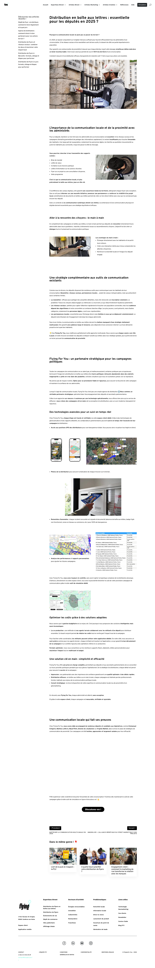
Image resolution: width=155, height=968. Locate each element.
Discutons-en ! (93, 809)
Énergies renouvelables (76, 906)
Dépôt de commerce (50, 919)
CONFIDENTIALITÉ (86, 952)
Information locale (99, 910)
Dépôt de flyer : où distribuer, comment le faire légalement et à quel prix (28, 25)
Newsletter (122, 917)
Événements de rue (50, 915)
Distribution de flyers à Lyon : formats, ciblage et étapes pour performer (28, 64)
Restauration (72, 919)
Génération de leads (100, 929)
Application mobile (25, 929)
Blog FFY (121, 925)
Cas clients (122, 913)
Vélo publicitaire (49, 923)
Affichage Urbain (49, 926)
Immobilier (72, 910)
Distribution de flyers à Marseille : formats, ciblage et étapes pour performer (28, 56)
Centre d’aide (123, 921)
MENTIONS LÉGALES (108, 952)
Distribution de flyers (50, 912)
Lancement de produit (101, 919)
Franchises (72, 923)
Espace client (23, 925)
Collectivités (72, 914)
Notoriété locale (99, 906)
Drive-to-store (98, 914)
